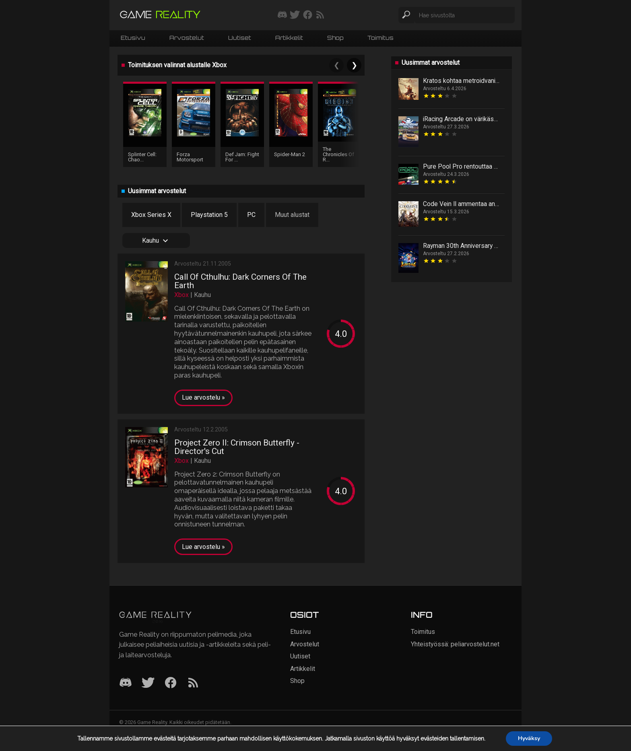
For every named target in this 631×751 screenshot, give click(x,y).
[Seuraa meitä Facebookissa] (308, 15)
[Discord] (125, 683)
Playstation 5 (209, 215)
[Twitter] (148, 683)
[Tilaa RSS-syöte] (320, 15)
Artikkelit (289, 37)
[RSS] (193, 683)
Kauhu (156, 241)
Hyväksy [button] (529, 738)
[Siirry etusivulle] (160, 15)
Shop (335, 37)
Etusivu (133, 37)
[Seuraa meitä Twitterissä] (295, 15)
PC (251, 215)
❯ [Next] (354, 65)
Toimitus (380, 37)
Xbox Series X (151, 215)
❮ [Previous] (337, 65)
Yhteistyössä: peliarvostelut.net (455, 644)
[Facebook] (170, 683)
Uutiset (239, 37)
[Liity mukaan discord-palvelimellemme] (282, 15)
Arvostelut (186, 37)
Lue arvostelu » (203, 397)
